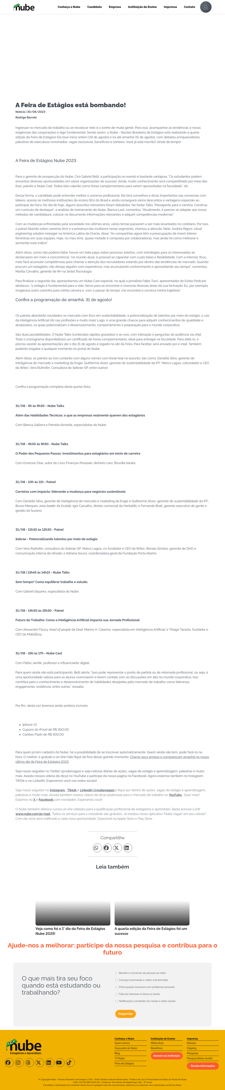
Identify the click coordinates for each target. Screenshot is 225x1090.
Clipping (191, 1048)
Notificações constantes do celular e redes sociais (147, 1001)
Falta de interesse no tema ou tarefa (139, 994)
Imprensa (170, 7)
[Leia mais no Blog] (73, 906)
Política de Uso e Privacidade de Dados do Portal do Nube (158, 1079)
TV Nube (120, 1058)
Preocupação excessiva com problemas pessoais (147, 987)
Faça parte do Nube (126, 1048)
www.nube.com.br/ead (33, 814)
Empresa (115, 7)
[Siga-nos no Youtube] (60, 1062)
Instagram (58, 790)
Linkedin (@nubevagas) (97, 790)
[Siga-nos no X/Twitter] (39, 1062)
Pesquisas (192, 1053)
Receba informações (203, 1066)
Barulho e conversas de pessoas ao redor (142, 973)
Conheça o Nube (69, 7)
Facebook (46, 799)
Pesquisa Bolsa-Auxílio (200, 1058)
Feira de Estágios (124, 1063)
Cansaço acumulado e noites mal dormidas (143, 980)
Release (191, 1043)
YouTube (175, 795)
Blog (117, 1053)
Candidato (94, 7)
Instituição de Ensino (142, 7)
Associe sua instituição (166, 1055)
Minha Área (157, 1043)
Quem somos (122, 1043)
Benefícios (157, 1048)
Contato (189, 7)
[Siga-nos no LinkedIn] (50, 1062)
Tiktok (72, 790)
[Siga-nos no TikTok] (70, 1062)
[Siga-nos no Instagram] (19, 1062)
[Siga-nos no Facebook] (9, 1062)
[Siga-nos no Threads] (29, 1062)
